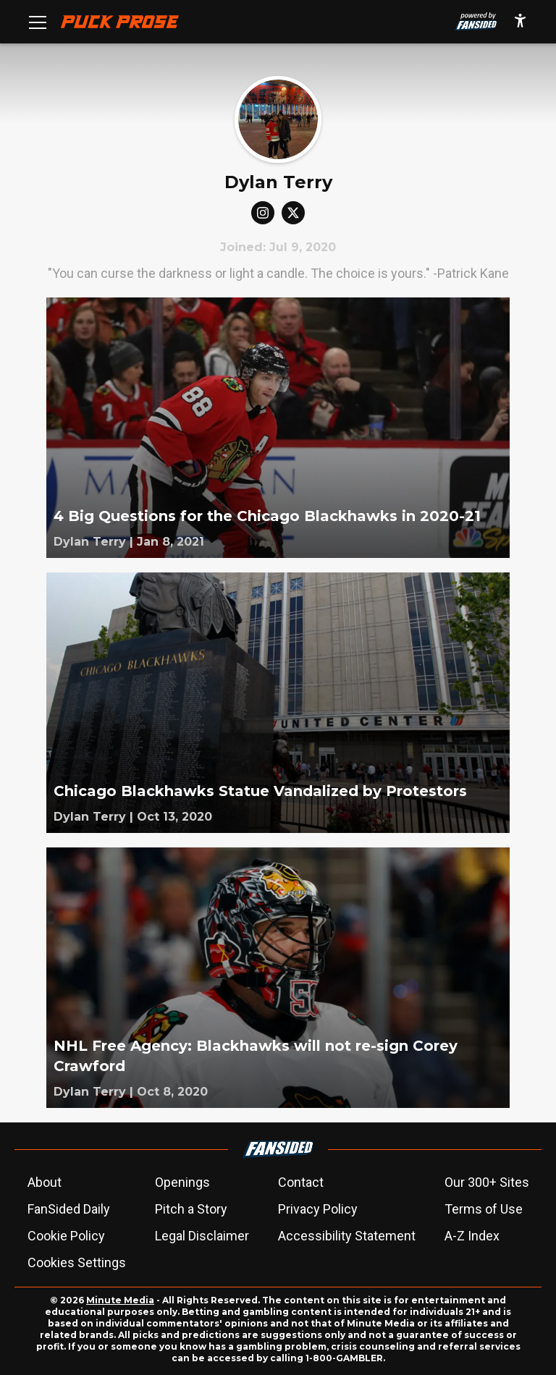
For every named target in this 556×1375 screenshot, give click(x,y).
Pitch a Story (191, 1209)
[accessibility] (520, 21)
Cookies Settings (77, 1262)
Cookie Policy (66, 1235)
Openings (182, 1182)
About (45, 1182)
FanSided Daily (69, 1209)
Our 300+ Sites (487, 1182)
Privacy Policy (318, 1209)
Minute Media (120, 1300)
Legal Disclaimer (202, 1235)
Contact (301, 1182)
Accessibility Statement (347, 1235)
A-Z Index (472, 1235)
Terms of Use (484, 1209)
